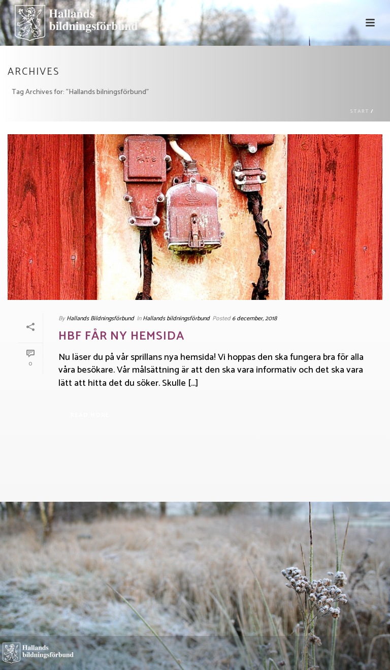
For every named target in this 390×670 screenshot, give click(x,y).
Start (359, 111)
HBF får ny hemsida (121, 336)
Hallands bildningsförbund (176, 318)
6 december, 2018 (254, 318)
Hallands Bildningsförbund (100, 318)
